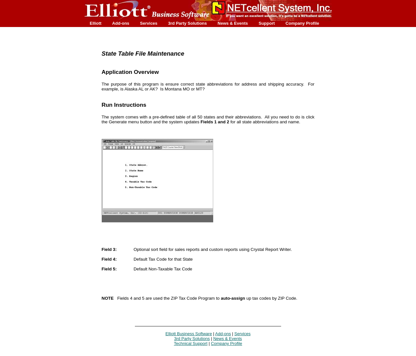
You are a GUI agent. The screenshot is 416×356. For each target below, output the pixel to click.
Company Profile (302, 23)
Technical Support (190, 343)
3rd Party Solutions (187, 23)
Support (267, 23)
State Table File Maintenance (143, 53)
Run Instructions (124, 105)
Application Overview (130, 72)
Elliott (95, 23)
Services (149, 23)
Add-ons (120, 23)
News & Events (233, 23)
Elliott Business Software (188, 333)
